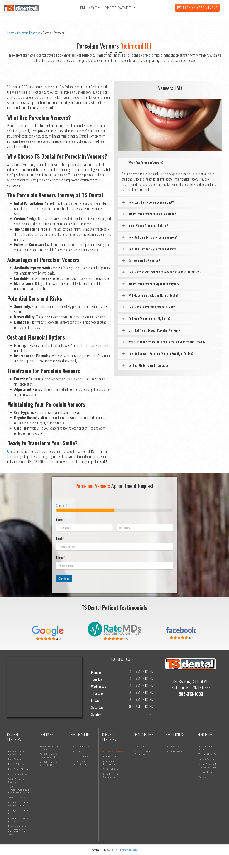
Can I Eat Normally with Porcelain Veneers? (154, 330)
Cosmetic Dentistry (28, 33)
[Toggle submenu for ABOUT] (99, 8)
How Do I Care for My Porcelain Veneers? (153, 237)
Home (10, 33)
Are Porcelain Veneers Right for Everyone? (153, 284)
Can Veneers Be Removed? (144, 260)
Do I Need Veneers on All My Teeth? (149, 318)
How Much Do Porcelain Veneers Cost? (151, 307)
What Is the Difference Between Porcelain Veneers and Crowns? (166, 342)
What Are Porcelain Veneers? (146, 163)
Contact (11, 451)
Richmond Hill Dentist (128, 849)
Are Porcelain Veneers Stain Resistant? (152, 214)
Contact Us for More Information (148, 365)
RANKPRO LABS (112, 849)
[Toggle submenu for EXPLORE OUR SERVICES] (134, 8)
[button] (197, 8)
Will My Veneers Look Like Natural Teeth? (153, 295)
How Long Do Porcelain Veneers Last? (151, 202)
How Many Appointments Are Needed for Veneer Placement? (164, 272)
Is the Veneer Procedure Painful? (148, 225)
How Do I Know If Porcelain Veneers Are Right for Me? (160, 354)
